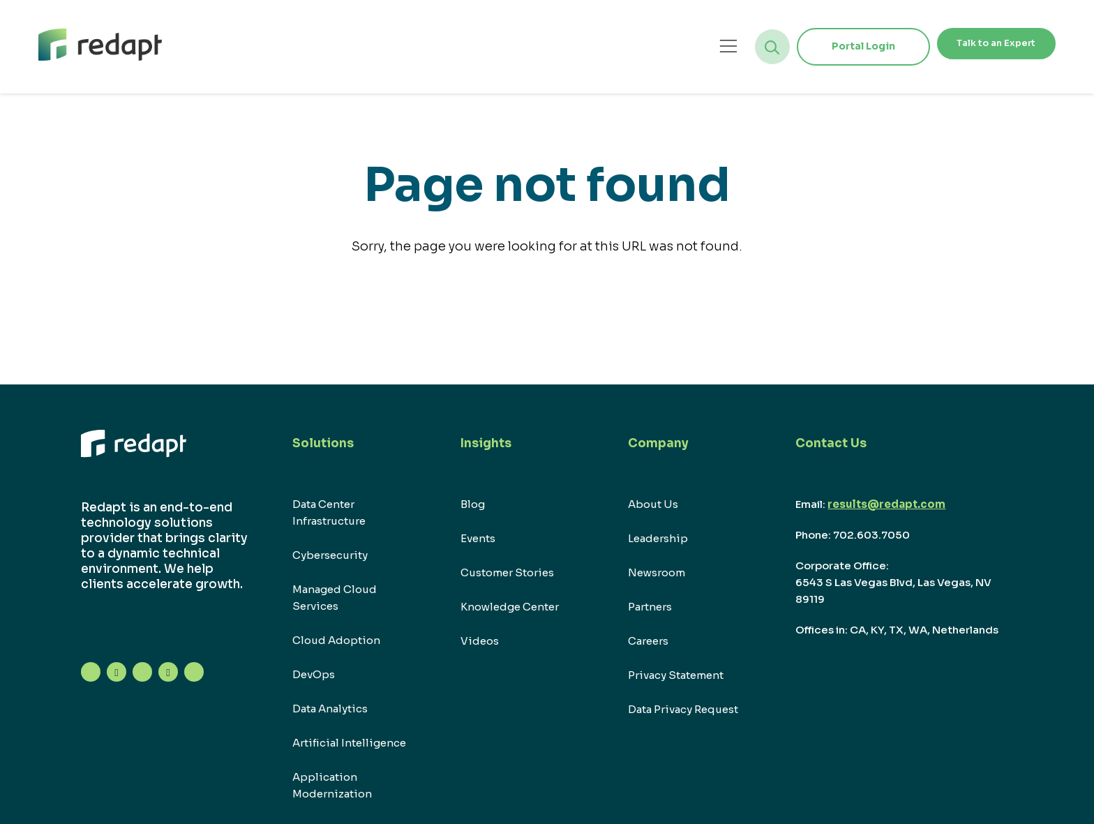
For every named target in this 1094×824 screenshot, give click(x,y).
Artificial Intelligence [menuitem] (349, 742)
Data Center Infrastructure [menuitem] (329, 512)
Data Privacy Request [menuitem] (683, 709)
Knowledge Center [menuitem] (509, 606)
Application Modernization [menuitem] (332, 785)
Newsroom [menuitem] (656, 572)
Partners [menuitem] (650, 606)
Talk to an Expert (977, 46)
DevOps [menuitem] (313, 674)
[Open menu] (691, 46)
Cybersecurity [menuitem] (330, 555)
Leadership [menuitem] (658, 538)
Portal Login (825, 46)
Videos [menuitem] (479, 640)
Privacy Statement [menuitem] (676, 675)
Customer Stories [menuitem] (507, 572)
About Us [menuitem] (653, 504)
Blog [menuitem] (472, 504)
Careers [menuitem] (648, 640)
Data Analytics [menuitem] (330, 708)
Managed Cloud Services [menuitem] (334, 598)
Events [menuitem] (477, 538)
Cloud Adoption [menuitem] (336, 640)
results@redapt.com (886, 504)
